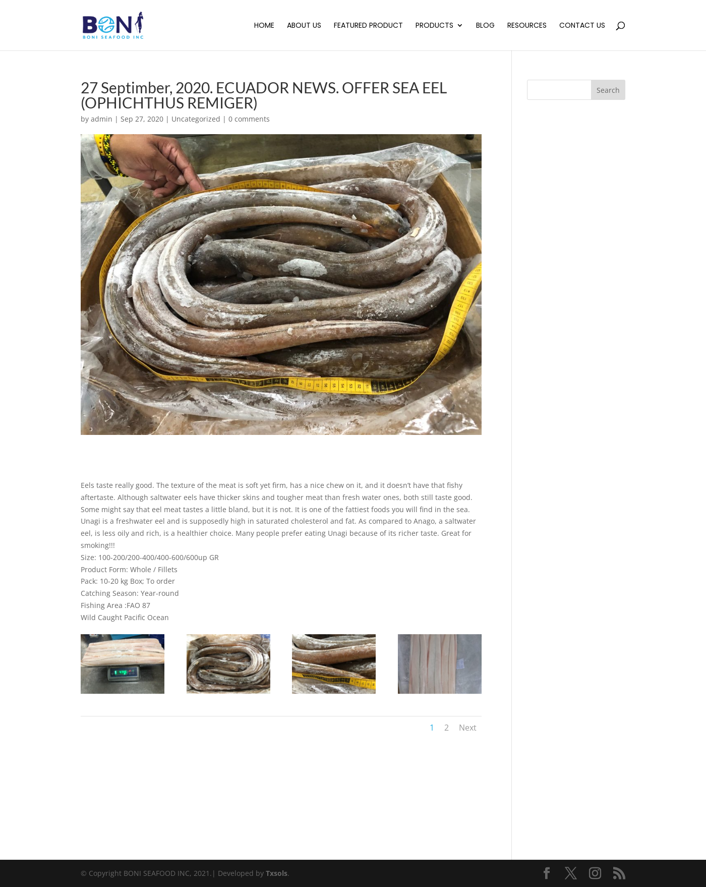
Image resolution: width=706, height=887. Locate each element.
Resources (527, 26)
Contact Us (582, 26)
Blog (485, 26)
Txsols (276, 873)
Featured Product (368, 26)
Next (468, 727)
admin (101, 119)
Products (434, 26)
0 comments (249, 119)
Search (608, 90)
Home (264, 26)
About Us (304, 26)
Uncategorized (195, 119)
